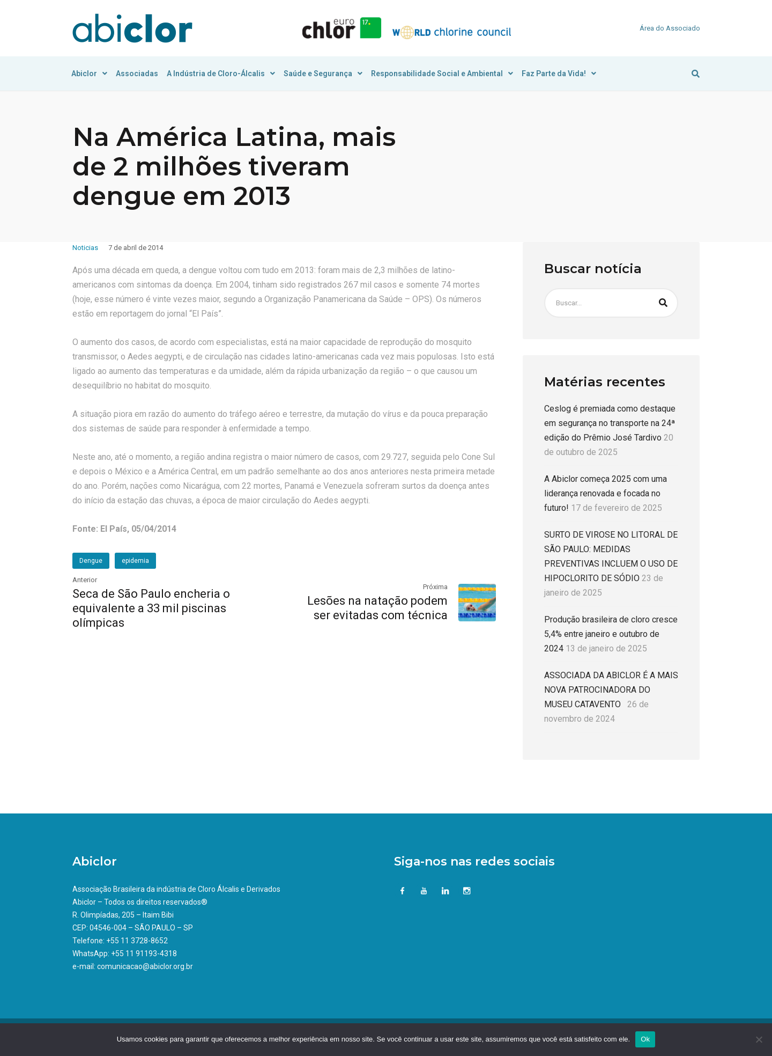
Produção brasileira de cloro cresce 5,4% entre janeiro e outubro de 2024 (611, 634)
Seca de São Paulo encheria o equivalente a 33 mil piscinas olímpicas (151, 608)
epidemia (135, 560)
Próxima (435, 587)
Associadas (137, 73)
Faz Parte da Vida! (559, 73)
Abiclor (89, 73)
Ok (645, 1039)
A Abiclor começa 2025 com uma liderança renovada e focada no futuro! (605, 493)
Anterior (84, 580)
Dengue (90, 560)
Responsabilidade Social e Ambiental (442, 73)
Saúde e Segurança (323, 73)
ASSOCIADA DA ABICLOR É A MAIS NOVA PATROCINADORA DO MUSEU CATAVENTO (611, 689)
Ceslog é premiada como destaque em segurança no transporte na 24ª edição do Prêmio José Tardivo (610, 423)
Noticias (85, 248)
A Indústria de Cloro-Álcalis (221, 73)
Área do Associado (670, 28)
